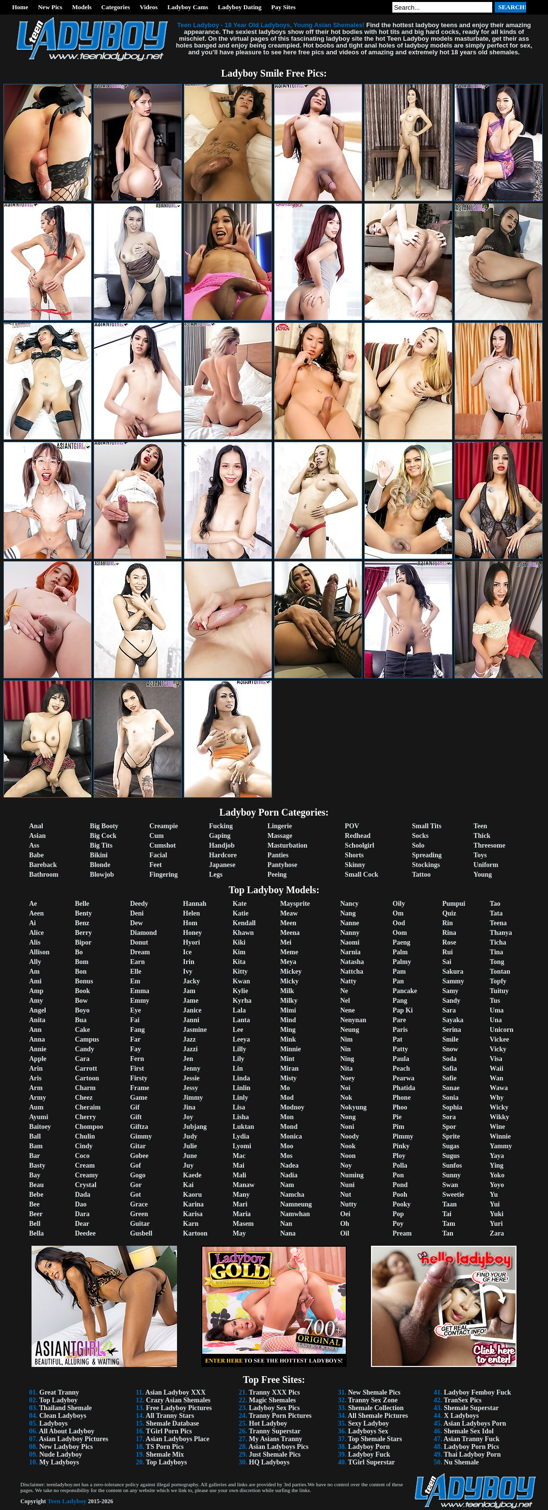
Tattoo (421, 874)
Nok (346, 1097)
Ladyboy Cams (187, 7)
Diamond (143, 932)
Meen (288, 923)
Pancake (405, 991)
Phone (402, 1097)
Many (241, 1194)
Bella (36, 1233)
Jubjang (195, 1126)
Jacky (191, 981)
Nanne (349, 923)
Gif (134, 1107)
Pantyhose (282, 864)
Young (482, 874)
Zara (497, 1233)
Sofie (449, 1078)
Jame (190, 1000)
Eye (135, 1010)
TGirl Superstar (371, 1462)
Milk (287, 991)
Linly (240, 1097)
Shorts (354, 855)
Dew (136, 923)
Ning (347, 1058)
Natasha (352, 961)
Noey (347, 1078)
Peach (401, 1068)
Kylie (240, 991)
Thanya (501, 932)
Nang (347, 913)
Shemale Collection (376, 1408)
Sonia (450, 1097)
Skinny (355, 864)
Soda (449, 1058)
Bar (34, 1155)
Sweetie (453, 1194)
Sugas (450, 1146)
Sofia (449, 1068)
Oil (344, 1233)
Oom (400, 932)
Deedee (85, 1233)
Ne (344, 991)
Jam (189, 991)
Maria (242, 1214)
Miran (289, 1068)
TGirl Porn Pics (169, 1431)
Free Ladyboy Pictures (179, 1408)
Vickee (499, 1039)
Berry (83, 932)
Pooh (400, 1194)
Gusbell (141, 1233)
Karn (190, 1223)
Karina (193, 1204)
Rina (449, 932)
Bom (81, 961)
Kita (239, 961)
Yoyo (497, 1185)
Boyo (82, 1010)
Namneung (296, 1204)
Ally (35, 961)
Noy (346, 1165)
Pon (398, 1175)
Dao (80, 1204)
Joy (188, 1117)
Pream (402, 1233)
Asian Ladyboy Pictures (73, 1439)
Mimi (288, 1010)
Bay (34, 1175)
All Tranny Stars (169, 1415)
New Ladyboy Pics (66, 1446)
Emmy (139, 1000)
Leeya (241, 1039)
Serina (451, 1029)
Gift (136, 1117)
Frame (139, 1088)
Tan (447, 1233)
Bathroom (43, 874)
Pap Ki (403, 1010)
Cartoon (87, 1078)
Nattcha (351, 971)
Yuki (496, 1214)
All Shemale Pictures (378, 1415)
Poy (398, 1223)
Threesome (489, 845)
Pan (398, 981)
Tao (495, 903)
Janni (191, 1020)
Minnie (290, 1049)
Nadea (289, 1165)
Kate (240, 903)
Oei (345, 1214)
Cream (85, 1165)
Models (81, 7)
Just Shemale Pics (275, 1454)
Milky (289, 1000)
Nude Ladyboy (60, 1454)
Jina (189, 1107)
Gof (135, 1165)
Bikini (99, 855)
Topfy (498, 981)
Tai (446, 1214)
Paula (401, 1058)
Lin (238, 1068)
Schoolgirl (359, 845)
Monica (291, 1136)
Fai (134, 1020)
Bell (34, 1223)
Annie (38, 1049)
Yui (495, 1204)
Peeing (277, 874)
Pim (398, 1126)
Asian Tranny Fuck (472, 1439)
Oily (399, 903)
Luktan (243, 1126)
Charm (85, 1088)
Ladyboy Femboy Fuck (477, 1392)
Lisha (241, 1117)
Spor (449, 1126)
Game (138, 1097)
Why (497, 1097)
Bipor (83, 942)
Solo (418, 845)
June (190, 1155)
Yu (494, 1194)
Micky (289, 981)
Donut (139, 942)
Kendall (244, 923)
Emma (139, 991)
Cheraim (87, 1107)
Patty (400, 1049)
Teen (480, 826)
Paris (400, 1029)
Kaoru (192, 1194)
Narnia (350, 952)
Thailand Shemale (65, 1408)
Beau (36, 1185)
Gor (136, 1185)
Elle (135, 971)
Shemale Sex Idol (469, 1431)
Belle (82, 903)
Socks (420, 835)
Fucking (221, 826)
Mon (287, 1117)
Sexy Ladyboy (368, 1423)
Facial (158, 855)
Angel (37, 1010)
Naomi (349, 942)
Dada (82, 1194)
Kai (188, 1185)
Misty (288, 1078)
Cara (82, 1058)
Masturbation (287, 845)
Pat (398, 1039)
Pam (399, 971)
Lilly (239, 1049)
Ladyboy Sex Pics (274, 1408)
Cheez (84, 1097)
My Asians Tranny (275, 1439)
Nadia (289, 1175)
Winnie (500, 1136)
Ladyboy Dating (239, 7)
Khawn (243, 932)
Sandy (451, 1000)
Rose (449, 942)
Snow (450, 1049)
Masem (243, 1223)
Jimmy (193, 1097)
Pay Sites (283, 7)
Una (496, 1020)
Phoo (400, 1107)
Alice (36, 932)
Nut (345, 1194)
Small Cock (361, 874)
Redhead (358, 835)
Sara (449, 1010)
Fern (137, 1058)
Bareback (43, 864)
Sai (446, 961)
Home (20, 7)
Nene (347, 1010)
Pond (400, 1185)
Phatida (404, 1088)
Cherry (85, 1117)
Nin (345, 1049)
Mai (238, 1165)
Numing (351, 1175)
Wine (497, 1126)
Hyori (191, 942)
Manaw (244, 1185)
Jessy (190, 1088)
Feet (155, 864)
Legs (216, 874)
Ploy (399, 1155)
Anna (37, 1039)
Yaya (497, 1155)
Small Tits (427, 826)
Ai (32, 923)
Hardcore (223, 855)
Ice (187, 952)
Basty (37, 1165)
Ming (288, 1029)
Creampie (163, 826)
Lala (239, 1010)
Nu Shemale (461, 1462)
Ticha (498, 942)
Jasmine (195, 1029)
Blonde (100, 864)
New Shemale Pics (374, 1392)
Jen (188, 1058)
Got (135, 1194)
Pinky (401, 1146)
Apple (38, 1058)
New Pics (50, 7)
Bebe (36, 1194)
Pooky (402, 1204)
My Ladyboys (59, 1462)
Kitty (240, 971)
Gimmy (141, 1136)
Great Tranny (59, 1392)
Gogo (137, 1175)
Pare (399, 1020)
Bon (80, 971)
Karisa (192, 1214)
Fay (135, 1049)
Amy (36, 1000)
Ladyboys (53, 1423)
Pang (400, 1000)
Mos (286, 1155)
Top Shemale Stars (375, 1439)
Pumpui (453, 903)
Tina (496, 952)
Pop (398, 1214)
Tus (495, 1000)
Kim (239, 952)
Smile (450, 1039)
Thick (481, 835)
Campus (87, 1039)
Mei (285, 942)
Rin (447, 923)
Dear (82, 1223)
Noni (347, 1126)
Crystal (85, 1185)
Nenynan (353, 1020)
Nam (287, 1185)
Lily (238, 1058)
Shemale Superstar (471, 1408)
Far (135, 1039)
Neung (349, 1029)
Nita (346, 1068)
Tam (448, 1223)
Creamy (86, 1175)
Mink (288, 1039)
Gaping (219, 835)
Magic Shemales (272, 1400)
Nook (347, 1146)
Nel (345, 1000)
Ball (35, 1136)
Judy (190, 1136)
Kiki (239, 942)
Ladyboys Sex (368, 1431)
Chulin (85, 1136)
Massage (279, 835)
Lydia (241, 1136)
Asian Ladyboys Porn (475, 1423)
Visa (496, 1058)
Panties (278, 855)
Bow (81, 1000)
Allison (39, 952)
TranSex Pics (463, 1400)
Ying (496, 1165)
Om (398, 913)
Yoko (497, 1175)
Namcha (292, 1194)
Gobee (139, 1155)
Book (82, 991)
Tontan (500, 971)
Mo (285, 1088)
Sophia (452, 1107)
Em (135, 981)
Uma (497, 1010)
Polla (400, 1165)
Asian (37, 835)
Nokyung (353, 1107)
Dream (140, 952)
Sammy (453, 981)
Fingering (163, 874)
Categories (115, 7)
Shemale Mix (165, 1454)
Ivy (187, 971)
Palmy (402, 961)
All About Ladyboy (66, 1431)
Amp (36, 991)
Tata (496, 913)
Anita (37, 1020)
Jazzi (190, 1049)
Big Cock (103, 835)
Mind (288, 1020)
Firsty (138, 1078)
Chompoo (89, 1126)
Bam (36, 1146)
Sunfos (452, 1165)
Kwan (241, 981)
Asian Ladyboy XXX (175, 1392)
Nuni (347, 1185)
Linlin (242, 1088)
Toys (480, 855)
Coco (82, 1155)
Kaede (192, 1175)
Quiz (449, 913)
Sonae (451, 1088)
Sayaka (453, 1020)
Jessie (191, 1078)
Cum (156, 835)
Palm (400, 952)
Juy (188, 1165)
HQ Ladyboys (269, 1462)
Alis (34, 942)
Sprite (451, 1136)
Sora (449, 1117)
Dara (82, 1214)
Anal (36, 826)
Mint (287, 1058)
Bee (34, 1204)
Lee (238, 1029)
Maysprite (295, 903)
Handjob (222, 845)
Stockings (426, 864)
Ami (35, 981)
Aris (35, 1078)
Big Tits (101, 845)
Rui (447, 952)
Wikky (499, 1117)
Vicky (498, 1049)
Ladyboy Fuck (369, 1454)
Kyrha (242, 1000)
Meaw (289, 913)
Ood (399, 923)
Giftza (139, 1126)
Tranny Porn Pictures (280, 1415)
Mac (239, 1155)
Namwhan (295, 1214)
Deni (137, 913)
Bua (80, 1020)
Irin (188, 961)
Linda (241, 1078)
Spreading (427, 855)
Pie (397, 1117)
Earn (137, 961)
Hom (190, 923)
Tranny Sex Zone (372, 1400)
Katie (241, 913)
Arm (36, 1088)
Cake (82, 1029)
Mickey (291, 971)
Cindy (84, 1146)
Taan (449, 1204)
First (137, 1068)
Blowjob (102, 874)
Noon (347, 1155)
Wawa (499, 1088)
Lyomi (242, 1146)
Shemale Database (172, 1423)
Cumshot (162, 845)
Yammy (501, 1146)
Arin (36, 1068)
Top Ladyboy (58, 1400)
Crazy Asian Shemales (178, 1400)
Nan (286, 1223)
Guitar (139, 1223)
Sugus (451, 1155)
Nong (347, 1117)
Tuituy (499, 991)
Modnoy (292, 1107)
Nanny (349, 932)
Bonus (84, 981)
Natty (348, 981)
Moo (286, 1146)
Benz (82, 923)
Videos (149, 7)
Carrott (86, 1068)
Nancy (349, 903)
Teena (498, 923)
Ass (34, 845)
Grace (139, 1204)
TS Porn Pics (165, 1446)
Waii (496, 1068)
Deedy (139, 903)
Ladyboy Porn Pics (471, 1446)
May (239, 1233)
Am (34, 971)
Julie (190, 1146)
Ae (33, 903)
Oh (344, 1223)
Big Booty (104, 826)
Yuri (496, 1223)
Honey (192, 932)
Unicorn (502, 1029)
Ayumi (38, 1117)
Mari (240, 1204)
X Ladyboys (461, 1415)
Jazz (189, 1039)
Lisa (239, 1107)
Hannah (194, 903)
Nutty (348, 1204)
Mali (239, 1175)
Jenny (191, 1068)
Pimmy (403, 1136)
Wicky (499, 1107)
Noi (345, 1088)
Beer (36, 1214)
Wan (496, 1078)
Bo (78, 952)
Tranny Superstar (275, 1431)
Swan (450, 1185)
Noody (349, 1136)
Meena (290, 932)
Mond (289, 1126)
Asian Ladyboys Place (177, 1439)
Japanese (222, 864)
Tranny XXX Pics (274, 1392)
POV (352, 826)
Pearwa (404, 1078)
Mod (287, 1097)
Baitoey (40, 1126)
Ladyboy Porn (369, 1446)
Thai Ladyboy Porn (472, 1454)
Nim (346, 1039)
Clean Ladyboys (62, 1415)
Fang (137, 1029)
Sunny (451, 1175)
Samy (450, 991)
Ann (35, 1029)
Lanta (241, 1020)
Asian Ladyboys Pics (278, 1446)
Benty (83, 913)
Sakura (453, 971)
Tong (497, 961)
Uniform (485, 864)
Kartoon (195, 1233)
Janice (192, 1010)
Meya (288, 961)
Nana (288, 1233)
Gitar (138, 1146)
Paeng (402, 942)
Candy (84, 1049)
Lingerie (279, 826)
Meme (289, 952)
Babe (36, 855)
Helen (191, 913)
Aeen (36, 913)
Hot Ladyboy (268, 1423)
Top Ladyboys (166, 1462)
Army (37, 1097)
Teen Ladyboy (67, 1501)
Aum (36, 1107)
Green (139, 1214)
